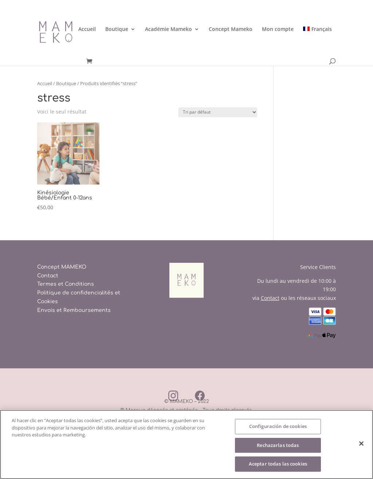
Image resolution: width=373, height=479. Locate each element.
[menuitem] (317, 42)
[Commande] (217, 112)
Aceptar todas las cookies (278, 464)
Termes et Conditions (65, 284)
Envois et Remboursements (74, 310)
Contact (47, 275)
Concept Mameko (230, 29)
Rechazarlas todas (278, 445)
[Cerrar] (361, 444)
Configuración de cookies (278, 426)
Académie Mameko (168, 29)
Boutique (116, 29)
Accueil (87, 29)
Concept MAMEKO (61, 267)
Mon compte (278, 29)
